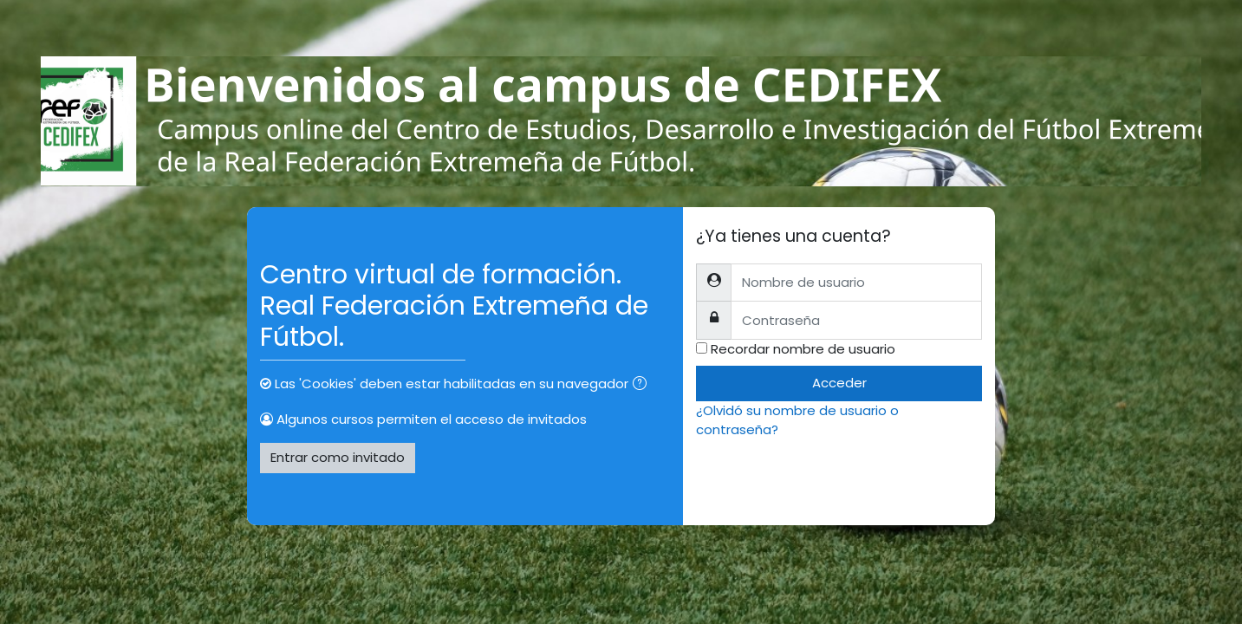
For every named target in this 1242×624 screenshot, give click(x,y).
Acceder (839, 383)
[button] (643, 385)
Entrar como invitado (337, 457)
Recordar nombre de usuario (803, 349)
